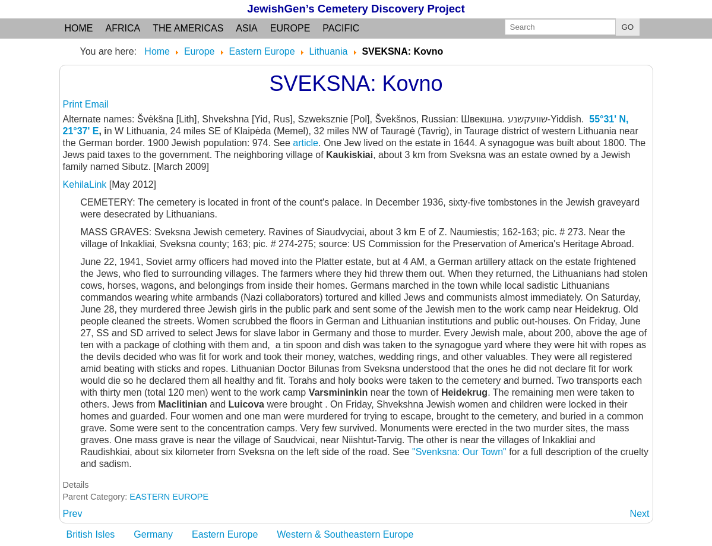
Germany (153, 534)
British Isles (91, 534)
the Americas (188, 28)
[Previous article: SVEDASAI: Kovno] (73, 514)
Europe (290, 28)
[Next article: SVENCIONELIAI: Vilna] (640, 514)
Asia (246, 28)
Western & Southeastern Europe (345, 534)
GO (628, 27)
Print (74, 104)
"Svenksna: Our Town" (459, 452)
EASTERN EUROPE (168, 496)
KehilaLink (86, 184)
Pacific (340, 28)
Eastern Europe (225, 534)
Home (79, 28)
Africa (123, 28)
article (305, 143)
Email (97, 104)
